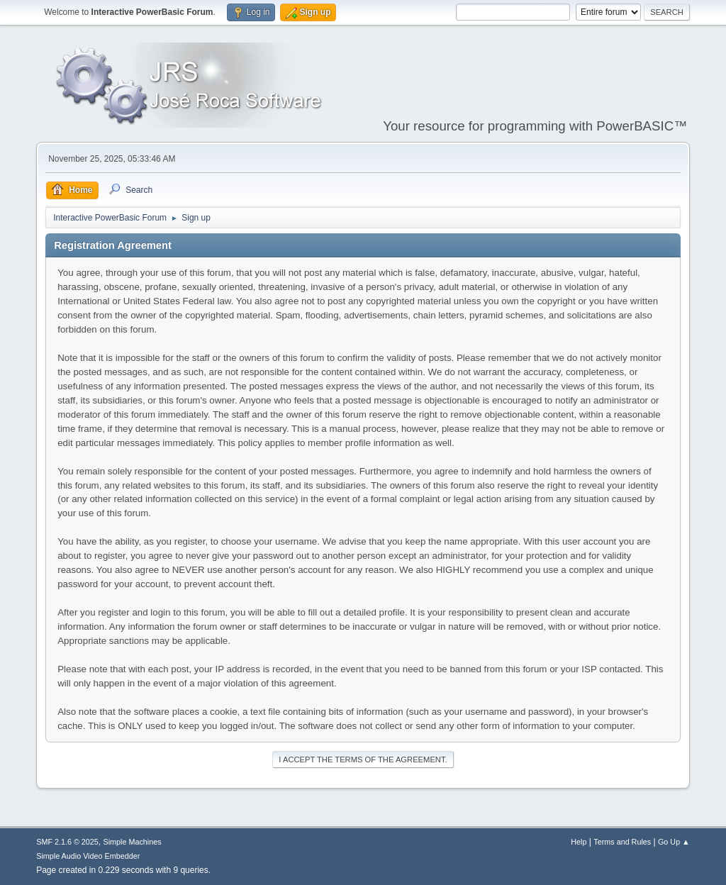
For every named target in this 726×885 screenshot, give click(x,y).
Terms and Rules (622, 841)
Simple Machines (133, 841)
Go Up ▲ (674, 841)
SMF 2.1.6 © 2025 (67, 841)
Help (578, 841)
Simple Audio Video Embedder (88, 856)
